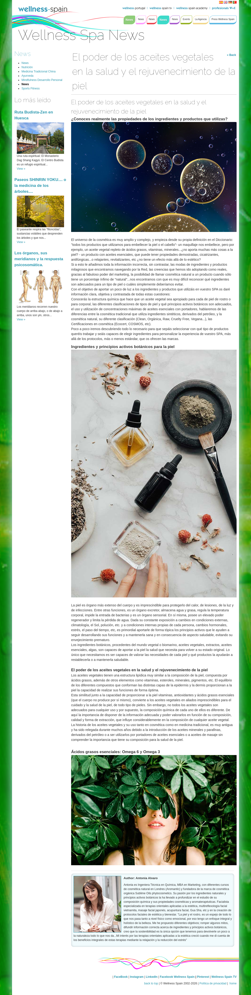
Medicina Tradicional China (39, 71)
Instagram (136, 976)
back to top (151, 983)
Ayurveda (27, 75)
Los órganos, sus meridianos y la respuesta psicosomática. (38, 259)
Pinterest (203, 976)
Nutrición (27, 67)
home (233, 983)
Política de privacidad (212, 983)
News (22, 53)
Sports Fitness (31, 88)
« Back (231, 55)
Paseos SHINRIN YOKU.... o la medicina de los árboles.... (40, 185)
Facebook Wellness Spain (177, 976)
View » (21, 168)
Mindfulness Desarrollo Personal (42, 80)
